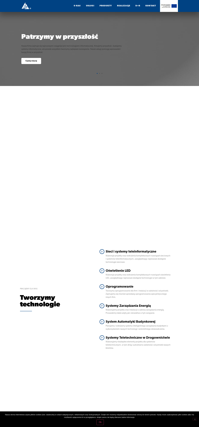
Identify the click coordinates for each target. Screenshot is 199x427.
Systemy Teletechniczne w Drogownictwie (138, 337)
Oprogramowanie (119, 286)
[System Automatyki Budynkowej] (102, 321)
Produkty (106, 6)
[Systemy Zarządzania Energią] (102, 305)
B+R (137, 6)
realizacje (123, 6)
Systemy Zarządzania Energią (128, 306)
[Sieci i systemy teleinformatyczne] (102, 251)
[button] (97, 73)
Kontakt (150, 6)
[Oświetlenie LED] (102, 270)
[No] (195, 419)
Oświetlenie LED (118, 270)
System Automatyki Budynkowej (130, 321)
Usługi (90, 6)
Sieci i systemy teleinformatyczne (131, 251)
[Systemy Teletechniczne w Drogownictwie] (102, 337)
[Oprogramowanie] (102, 286)
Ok (100, 422)
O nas (77, 6)
